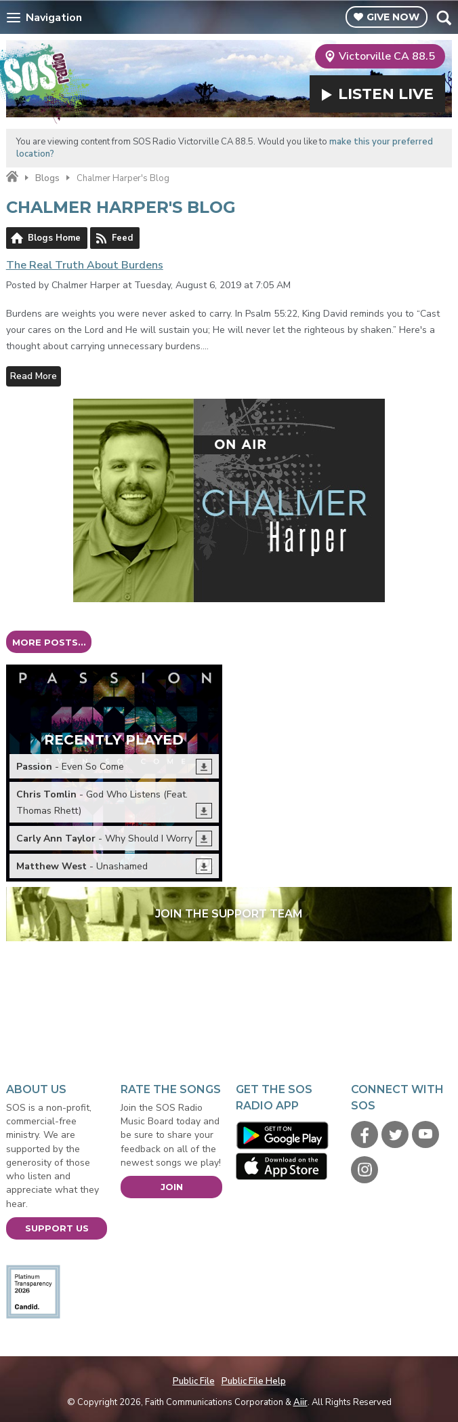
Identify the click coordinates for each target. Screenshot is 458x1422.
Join (172, 1186)
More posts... (49, 642)
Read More (33, 376)
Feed (122, 238)
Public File (194, 1381)
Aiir (300, 1402)
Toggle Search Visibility (443, 17)
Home (12, 177)
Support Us (57, 1228)
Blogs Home (54, 238)
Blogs (47, 178)
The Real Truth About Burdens (84, 265)
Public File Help (254, 1381)
